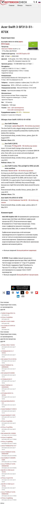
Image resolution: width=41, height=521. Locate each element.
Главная (11, 5)
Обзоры (20, 5)
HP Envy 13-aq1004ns (7, 427)
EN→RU (24, 126)
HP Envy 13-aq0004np (7, 441)
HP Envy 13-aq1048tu (6, 421)
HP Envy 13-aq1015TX (7, 478)
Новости (28, 5)
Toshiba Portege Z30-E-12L (8, 313)
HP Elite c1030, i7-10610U (8, 345)
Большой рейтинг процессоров (27, 275)
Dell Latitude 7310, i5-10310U (8, 359)
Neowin (10, 171)
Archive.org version (33, 126)
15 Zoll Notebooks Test (15, 200)
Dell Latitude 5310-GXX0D (8, 373)
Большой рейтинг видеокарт (26, 250)
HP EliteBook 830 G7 (6, 379)
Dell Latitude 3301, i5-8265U (8, 433)
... (38, 5)
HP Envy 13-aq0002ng (7, 498)
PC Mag (14, 146)
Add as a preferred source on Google (20, 288)
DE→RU (27, 200)
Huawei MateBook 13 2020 (8, 415)
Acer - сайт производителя (16, 107)
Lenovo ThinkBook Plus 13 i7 (8, 445)
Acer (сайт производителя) (16, 110)
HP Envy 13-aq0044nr (6, 437)
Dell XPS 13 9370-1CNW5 (7, 321)
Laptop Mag (16, 126)
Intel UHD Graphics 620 (23, 53)
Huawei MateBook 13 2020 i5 (8, 409)
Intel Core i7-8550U (7, 49)
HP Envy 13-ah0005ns (7, 317)
